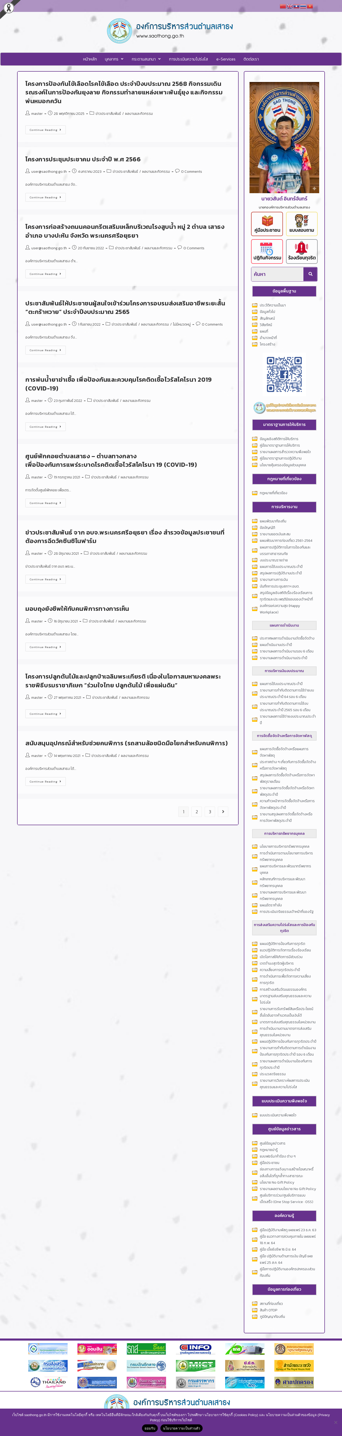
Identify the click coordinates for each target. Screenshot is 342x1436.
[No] (335, 1422)
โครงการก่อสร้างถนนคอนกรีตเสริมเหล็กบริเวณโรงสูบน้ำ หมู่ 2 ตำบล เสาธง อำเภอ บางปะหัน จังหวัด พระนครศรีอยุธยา (125, 231)
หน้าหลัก (91, 59)
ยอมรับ (150, 1428)
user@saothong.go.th (49, 171)
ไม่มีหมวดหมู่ (182, 324)
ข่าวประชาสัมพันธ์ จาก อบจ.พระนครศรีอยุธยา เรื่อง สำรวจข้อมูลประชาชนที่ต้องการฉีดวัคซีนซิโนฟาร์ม (124, 536)
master (37, 113)
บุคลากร (115, 59)
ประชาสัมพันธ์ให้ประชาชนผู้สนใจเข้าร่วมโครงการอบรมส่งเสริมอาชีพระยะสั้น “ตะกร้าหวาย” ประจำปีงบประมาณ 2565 (125, 307)
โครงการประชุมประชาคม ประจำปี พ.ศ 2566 (83, 158)
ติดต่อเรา (250, 59)
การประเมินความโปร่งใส (188, 59)
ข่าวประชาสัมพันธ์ (108, 113)
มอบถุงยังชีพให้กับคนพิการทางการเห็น (77, 608)
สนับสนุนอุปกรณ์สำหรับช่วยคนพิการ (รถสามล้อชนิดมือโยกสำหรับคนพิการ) (126, 742)
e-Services (225, 59)
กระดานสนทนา (146, 59)
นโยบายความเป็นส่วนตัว (181, 1428)
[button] (115, 59)
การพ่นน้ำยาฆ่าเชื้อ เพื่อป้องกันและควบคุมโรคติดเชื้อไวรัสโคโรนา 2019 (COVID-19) (118, 384)
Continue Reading (48, 128)
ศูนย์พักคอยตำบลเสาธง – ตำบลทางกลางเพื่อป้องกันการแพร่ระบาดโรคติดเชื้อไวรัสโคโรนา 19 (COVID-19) (111, 460)
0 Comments (191, 171)
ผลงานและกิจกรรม (139, 113)
